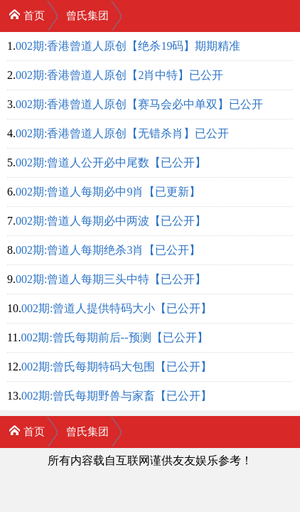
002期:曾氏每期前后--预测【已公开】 (114, 337)
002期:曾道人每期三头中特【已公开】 (111, 279)
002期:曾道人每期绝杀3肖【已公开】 (108, 250)
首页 (27, 14)
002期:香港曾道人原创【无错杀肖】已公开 (122, 133)
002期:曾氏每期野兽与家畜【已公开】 (116, 396)
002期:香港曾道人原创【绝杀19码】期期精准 (128, 46)
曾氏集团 (87, 15)
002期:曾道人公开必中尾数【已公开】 (111, 162)
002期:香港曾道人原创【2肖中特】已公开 (119, 75)
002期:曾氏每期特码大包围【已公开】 (116, 367)
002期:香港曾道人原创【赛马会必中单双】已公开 (139, 104)
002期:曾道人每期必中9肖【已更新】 (108, 192)
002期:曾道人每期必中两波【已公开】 (111, 221)
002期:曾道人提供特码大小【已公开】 (116, 308)
